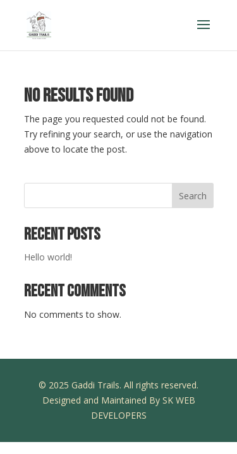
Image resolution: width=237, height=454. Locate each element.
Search (193, 196)
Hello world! (48, 257)
